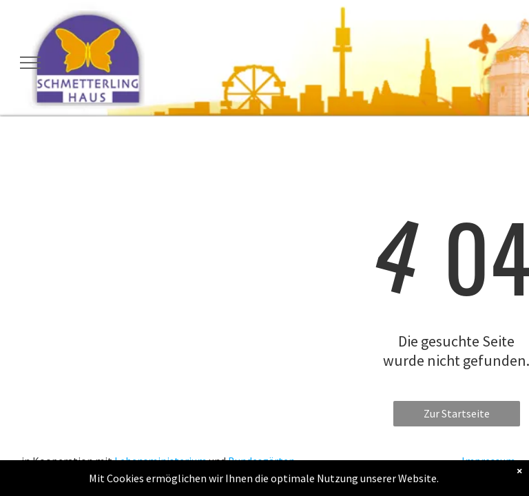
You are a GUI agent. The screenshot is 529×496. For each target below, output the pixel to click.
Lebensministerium (160, 461)
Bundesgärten (261, 461)
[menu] (30, 63)
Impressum (488, 461)
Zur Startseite (457, 413)
